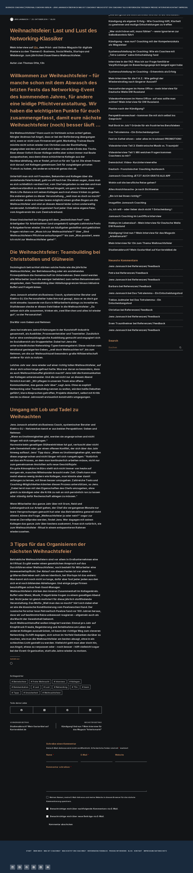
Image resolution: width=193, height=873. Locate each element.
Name (50, 755)
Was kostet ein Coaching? (110, 7)
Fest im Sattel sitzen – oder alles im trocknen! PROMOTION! (145, 138)
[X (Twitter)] (44, 710)
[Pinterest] (67, 710)
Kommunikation (20, 687)
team (85, 687)
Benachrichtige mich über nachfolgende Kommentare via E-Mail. (84, 808)
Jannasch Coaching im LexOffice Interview (135, 216)
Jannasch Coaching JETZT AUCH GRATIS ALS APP (139, 175)
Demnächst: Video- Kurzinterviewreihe (133, 162)
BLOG (53, 19)
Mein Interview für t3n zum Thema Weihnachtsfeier (140, 243)
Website (119, 755)
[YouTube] (40, 867)
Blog (125, 7)
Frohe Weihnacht (40, 681)
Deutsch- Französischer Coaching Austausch (136, 169)
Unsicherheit (31, 693)
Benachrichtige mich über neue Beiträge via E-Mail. (77, 816)
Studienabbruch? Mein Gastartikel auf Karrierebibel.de (142, 249)
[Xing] (19, 867)
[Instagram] (33, 867)
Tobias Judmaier (119, 299)
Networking (60, 687)
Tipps (15, 693)
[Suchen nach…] (143, 347)
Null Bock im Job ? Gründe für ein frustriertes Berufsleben (144, 125)
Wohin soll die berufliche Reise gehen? (132, 182)
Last (36, 687)
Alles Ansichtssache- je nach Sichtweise (133, 189)
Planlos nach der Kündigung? (126, 108)
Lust (47, 687)
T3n (75, 687)
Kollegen (74, 681)
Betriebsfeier (19, 681)
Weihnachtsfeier (51, 693)
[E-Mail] (47, 867)
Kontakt (174, 7)
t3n (36, 47)
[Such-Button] (180, 347)
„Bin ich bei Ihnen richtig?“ (125, 196)
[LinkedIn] (90, 710)
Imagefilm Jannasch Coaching (127, 202)
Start (29, 851)
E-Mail (85, 755)
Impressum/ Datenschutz (155, 851)
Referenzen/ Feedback (139, 7)
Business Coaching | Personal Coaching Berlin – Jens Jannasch (37, 7)
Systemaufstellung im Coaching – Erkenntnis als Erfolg (142, 71)
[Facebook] (21, 710)
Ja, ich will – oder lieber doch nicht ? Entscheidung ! (140, 209)
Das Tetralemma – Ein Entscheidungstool (134, 132)
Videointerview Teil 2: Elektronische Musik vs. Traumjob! (143, 145)
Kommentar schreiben (59, 767)
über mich (73, 7)
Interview (59, 681)
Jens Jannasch (118, 266)
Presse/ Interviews (160, 7)
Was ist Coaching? (87, 7)
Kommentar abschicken (61, 824)
